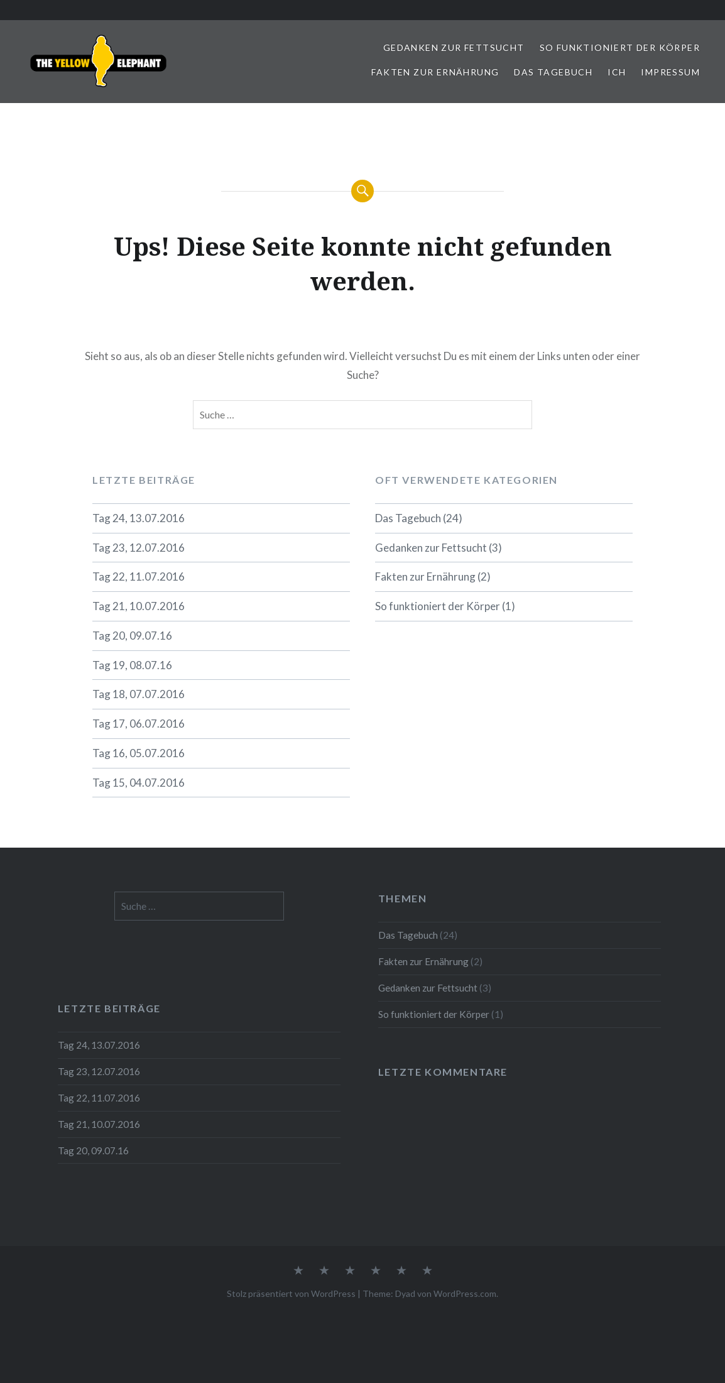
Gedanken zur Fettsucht (454, 47)
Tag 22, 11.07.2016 (138, 576)
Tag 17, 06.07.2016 (138, 723)
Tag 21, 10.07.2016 (138, 606)
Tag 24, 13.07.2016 (138, 518)
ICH (617, 72)
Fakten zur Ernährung (435, 72)
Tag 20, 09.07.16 (132, 635)
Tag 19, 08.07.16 (132, 665)
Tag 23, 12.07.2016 (138, 547)
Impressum (670, 72)
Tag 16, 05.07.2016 (138, 753)
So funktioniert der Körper (620, 47)
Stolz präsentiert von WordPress (291, 1293)
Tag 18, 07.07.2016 (138, 694)
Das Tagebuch (553, 72)
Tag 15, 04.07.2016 (138, 782)
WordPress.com (464, 1293)
